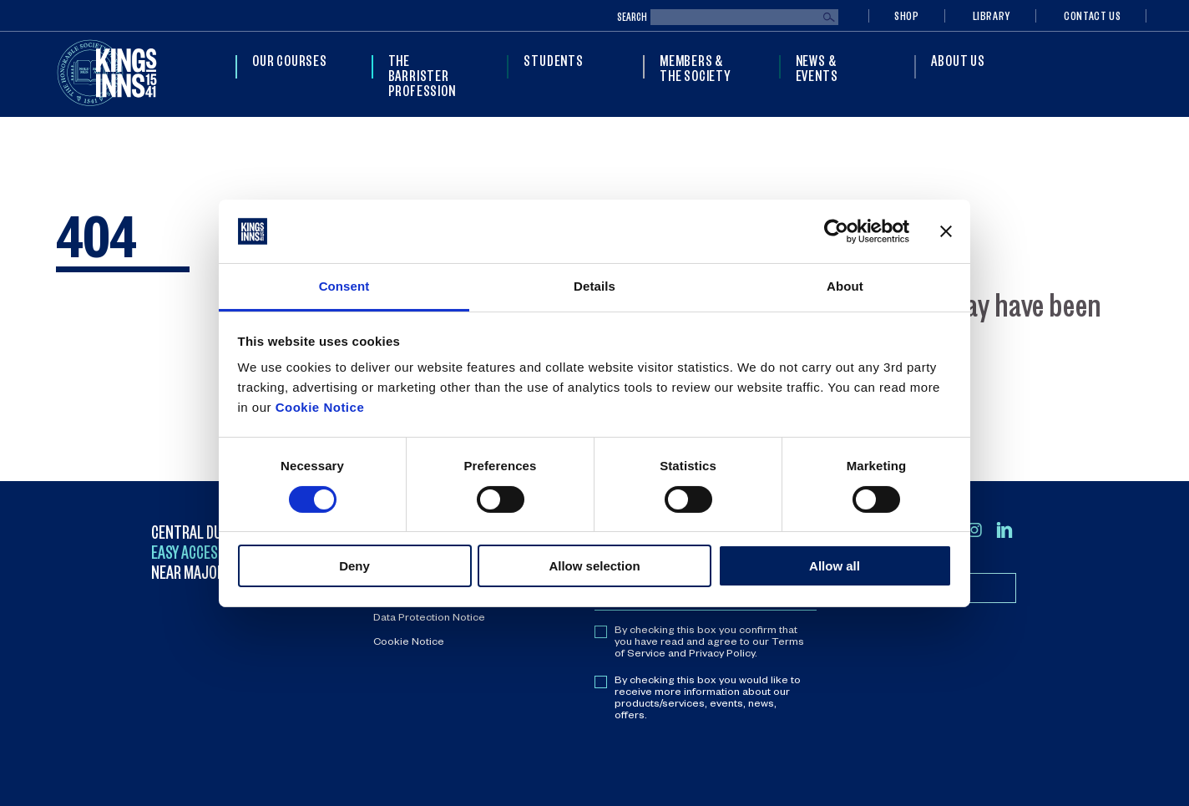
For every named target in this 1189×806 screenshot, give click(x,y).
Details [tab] (594, 286)
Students (553, 60)
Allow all (834, 566)
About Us (957, 60)
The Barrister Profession (422, 75)
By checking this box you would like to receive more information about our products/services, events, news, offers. (708, 699)
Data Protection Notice (429, 619)
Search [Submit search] (829, 18)
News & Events (817, 68)
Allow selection (594, 566)
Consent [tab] (344, 286)
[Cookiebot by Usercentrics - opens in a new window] (836, 231)
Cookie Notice (320, 407)
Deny (354, 566)
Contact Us (1092, 15)
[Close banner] (946, 231)
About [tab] (845, 286)
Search (632, 17)
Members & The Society (695, 68)
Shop (906, 15)
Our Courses (289, 60)
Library (991, 15)
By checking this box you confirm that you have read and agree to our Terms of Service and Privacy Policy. (709, 643)
